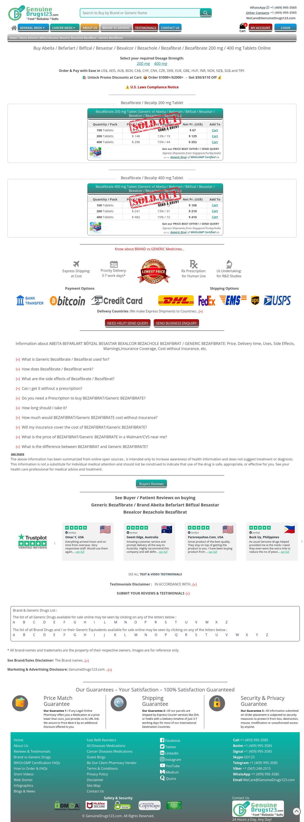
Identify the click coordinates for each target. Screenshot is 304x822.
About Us (21, 745)
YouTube (170, 766)
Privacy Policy (97, 774)
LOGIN (285, 28)
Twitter (168, 747)
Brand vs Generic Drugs (32, 757)
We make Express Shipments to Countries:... (150, 311)
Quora (168, 778)
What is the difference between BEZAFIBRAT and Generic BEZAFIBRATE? (79, 446)
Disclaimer (95, 780)
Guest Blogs (96, 757)
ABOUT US (90, 28)
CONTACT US (170, 28)
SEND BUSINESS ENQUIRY (176, 323)
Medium (169, 772)
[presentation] (55, 542)
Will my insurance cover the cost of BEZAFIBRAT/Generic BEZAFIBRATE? (79, 427)
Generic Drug (178, 157)
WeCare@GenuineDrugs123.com (271, 18)
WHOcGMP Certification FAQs (37, 762)
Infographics (23, 785)
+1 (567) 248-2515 (252, 768)
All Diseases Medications (106, 745)
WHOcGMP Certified (203, 157)
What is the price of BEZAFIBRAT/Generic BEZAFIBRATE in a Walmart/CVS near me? (89, 436)
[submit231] (205, 13)
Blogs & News (24, 791)
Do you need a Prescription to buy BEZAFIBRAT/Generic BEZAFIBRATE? (78, 398)
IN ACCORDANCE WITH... (153, 584)
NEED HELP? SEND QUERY (127, 323)
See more (17, 454)
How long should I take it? (39, 407)
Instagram (170, 759)
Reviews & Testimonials (32, 751)
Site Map (93, 785)
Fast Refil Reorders (101, 740)
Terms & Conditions (102, 768)
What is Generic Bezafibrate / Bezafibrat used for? (60, 359)
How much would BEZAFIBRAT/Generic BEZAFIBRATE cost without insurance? (84, 417)
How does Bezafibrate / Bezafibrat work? (52, 368)
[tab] (151, 484)
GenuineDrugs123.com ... (60, 669)
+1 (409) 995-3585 (250, 740)
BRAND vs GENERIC (116, 28)
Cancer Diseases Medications (109, 751)
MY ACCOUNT (260, 28)
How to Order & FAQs (31, 768)
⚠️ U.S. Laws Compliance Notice (152, 87)
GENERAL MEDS (32, 28)
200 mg (143, 63)
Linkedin (169, 753)
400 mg (160, 63)
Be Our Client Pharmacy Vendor (112, 762)
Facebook (170, 740)
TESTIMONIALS (145, 28)
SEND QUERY (210, 149)
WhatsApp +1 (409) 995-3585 (273, 7)
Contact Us (95, 791)
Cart (215, 130)
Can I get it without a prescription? (46, 388)
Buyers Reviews (151, 484)
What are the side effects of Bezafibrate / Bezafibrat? (62, 378)
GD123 (244, 757)
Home (13, 38)
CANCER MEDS (63, 28)
